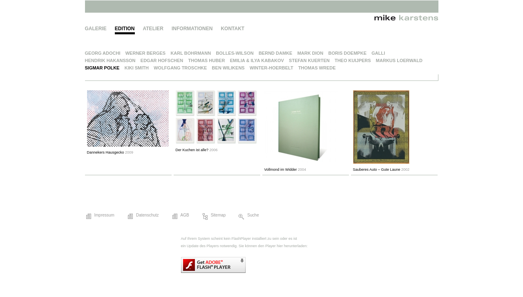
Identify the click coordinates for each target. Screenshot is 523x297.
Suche (248, 216)
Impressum (99, 216)
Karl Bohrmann (190, 53)
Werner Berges (145, 53)
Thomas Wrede (317, 67)
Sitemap (213, 216)
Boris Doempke (347, 53)
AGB (180, 216)
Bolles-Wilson (234, 53)
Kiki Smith (137, 67)
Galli (378, 53)
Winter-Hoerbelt (271, 67)
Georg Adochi (103, 53)
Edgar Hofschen (162, 60)
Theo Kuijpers (353, 60)
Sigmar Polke (102, 67)
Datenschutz (143, 216)
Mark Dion (310, 53)
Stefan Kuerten (309, 60)
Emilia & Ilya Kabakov (257, 60)
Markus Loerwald (399, 60)
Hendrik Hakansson (110, 60)
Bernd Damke (276, 53)
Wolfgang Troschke (180, 67)
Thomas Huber (206, 60)
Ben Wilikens (228, 67)
